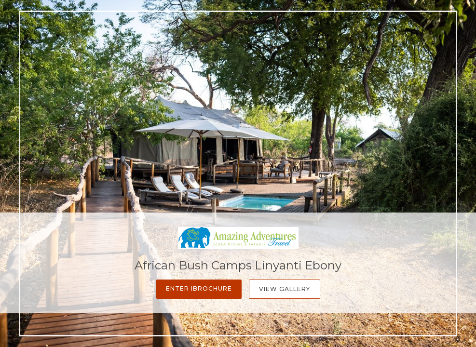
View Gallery (284, 289)
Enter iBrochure (199, 288)
